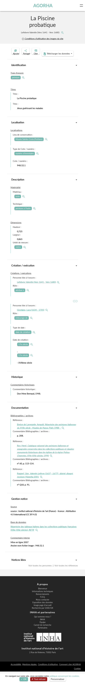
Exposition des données (42, 614)
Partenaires (42, 639)
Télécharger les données (41, 65)
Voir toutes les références (66, 577)
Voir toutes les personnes (40, 577)
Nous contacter (42, 611)
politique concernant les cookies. (65, 676)
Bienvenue (42, 600)
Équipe (42, 633)
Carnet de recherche (42, 636)
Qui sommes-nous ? (42, 628)
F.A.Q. (42, 608)
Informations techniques (42, 603)
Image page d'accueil (42, 616)
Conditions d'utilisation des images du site (42, 39)
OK (24, 679)
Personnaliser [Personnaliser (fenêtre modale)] (57, 679)
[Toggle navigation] (82, 5)
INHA (42, 631)
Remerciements (42, 605)
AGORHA (43, 5)
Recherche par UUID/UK (42, 619)
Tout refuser (39, 679)
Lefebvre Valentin (40, 32)
